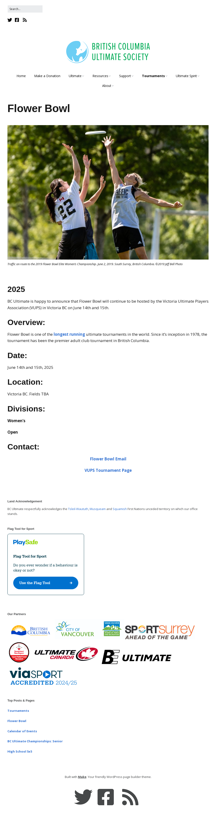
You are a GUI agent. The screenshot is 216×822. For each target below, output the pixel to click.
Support (125, 76)
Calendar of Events (22, 731)
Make (82, 777)
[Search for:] (25, 9)
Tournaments (153, 76)
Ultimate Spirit (186, 76)
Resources (100, 76)
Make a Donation (47, 76)
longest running (69, 334)
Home (21, 76)
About (106, 85)
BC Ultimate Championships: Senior (35, 741)
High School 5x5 (19, 751)
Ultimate (75, 76)
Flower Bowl (16, 721)
